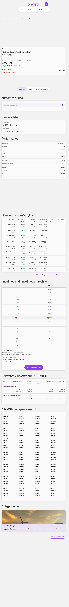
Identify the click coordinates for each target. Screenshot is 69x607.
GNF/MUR (53, 459)
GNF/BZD (37, 421)
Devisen (12, 18)
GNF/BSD (37, 418)
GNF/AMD (37, 416)
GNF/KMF (53, 450)
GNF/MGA (37, 457)
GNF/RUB (21, 476)
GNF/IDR (37, 440)
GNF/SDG (53, 483)
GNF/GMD (21, 435)
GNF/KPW (5, 469)
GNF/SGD (37, 481)
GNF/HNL (53, 438)
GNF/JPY (5, 445)
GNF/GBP (5, 426)
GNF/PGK (37, 471)
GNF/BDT (5, 421)
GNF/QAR (5, 450)
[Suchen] (63, 105)
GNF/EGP (21, 414)
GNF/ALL (37, 414)
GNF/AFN (5, 414)
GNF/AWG (53, 416)
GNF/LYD (5, 457)
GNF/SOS (53, 481)
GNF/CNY (53, 428)
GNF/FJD (5, 435)
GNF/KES (21, 450)
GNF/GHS (37, 435)
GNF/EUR (37, 433)
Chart (31, 89)
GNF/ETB (5, 418)
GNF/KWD (37, 452)
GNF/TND (21, 491)
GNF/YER (21, 445)
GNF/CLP (37, 428)
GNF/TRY (37, 491)
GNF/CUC (21, 452)
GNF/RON (5, 476)
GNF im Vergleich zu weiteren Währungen (51, 275)
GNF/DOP (5, 433)
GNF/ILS (37, 443)
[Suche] (47, 10)
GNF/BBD (21, 421)
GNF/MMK (21, 464)
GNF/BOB (21, 423)
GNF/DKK (21, 430)
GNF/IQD (53, 440)
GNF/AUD (21, 418)
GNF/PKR (5, 471)
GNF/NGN (53, 467)
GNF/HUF (37, 493)
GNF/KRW (5, 486)
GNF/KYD (53, 445)
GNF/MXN (37, 462)
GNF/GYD (21, 438)
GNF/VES (53, 495)
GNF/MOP (21, 457)
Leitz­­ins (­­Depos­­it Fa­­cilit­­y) (12, 395)
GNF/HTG (37, 438)
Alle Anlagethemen (57, 536)
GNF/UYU (53, 493)
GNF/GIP (53, 435)
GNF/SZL (37, 486)
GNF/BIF (53, 426)
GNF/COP (37, 450)
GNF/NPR (53, 464)
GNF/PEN (5, 474)
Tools (40, 10)
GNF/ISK (21, 443)
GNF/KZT (53, 447)
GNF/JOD (37, 445)
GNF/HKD (5, 440)
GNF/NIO (37, 467)
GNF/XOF (5, 428)
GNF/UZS (5, 495)
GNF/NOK (21, 469)
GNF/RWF (53, 474)
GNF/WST (53, 476)
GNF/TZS (5, 488)
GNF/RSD (53, 479)
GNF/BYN (21, 498)
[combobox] (34, 105)
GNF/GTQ (5, 438)
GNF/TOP (37, 488)
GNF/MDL (53, 462)
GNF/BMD (53, 421)
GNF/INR (21, 440)
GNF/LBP (53, 455)
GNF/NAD (37, 464)
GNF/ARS (21, 416)
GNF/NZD (21, 467)
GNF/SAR (5, 479)
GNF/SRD (21, 486)
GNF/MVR (21, 459)
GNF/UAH (21, 493)
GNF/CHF (37, 479)
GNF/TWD (5, 467)
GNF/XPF (21, 428)
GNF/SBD (37, 476)
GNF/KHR (5, 447)
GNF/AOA (5, 416)
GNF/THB (21, 488)
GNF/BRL (53, 423)
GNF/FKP (53, 433)
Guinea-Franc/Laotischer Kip (22, 18)
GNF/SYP (53, 486)
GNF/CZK (5, 491)
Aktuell (29, 10)
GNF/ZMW (53, 452)
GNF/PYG (53, 471)
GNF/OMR (37, 469)
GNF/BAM (5, 452)
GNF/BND (21, 426)
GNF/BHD (53, 418)
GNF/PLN (37, 474)
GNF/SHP (21, 483)
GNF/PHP (21, 474)
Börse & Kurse (5, 18)
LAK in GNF (62, 71)
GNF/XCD (53, 469)
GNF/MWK (53, 457)
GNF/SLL (21, 481)
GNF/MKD (5, 462)
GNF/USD (21, 495)
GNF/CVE (37, 447)
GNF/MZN (21, 462)
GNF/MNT (5, 464)
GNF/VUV (37, 495)
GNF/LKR (5, 483)
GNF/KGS (5, 455)
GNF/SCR (5, 481)
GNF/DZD (53, 414)
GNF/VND (5, 498)
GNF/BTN (5, 423)
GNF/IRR (5, 443)
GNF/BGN (37, 426)
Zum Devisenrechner (33, 367)
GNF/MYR (5, 459)
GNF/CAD (21, 447)
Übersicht (22, 89)
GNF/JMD (53, 443)
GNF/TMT (53, 491)
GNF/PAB (21, 471)
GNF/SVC (21, 433)
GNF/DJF (53, 430)
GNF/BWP (37, 423)
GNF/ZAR (37, 483)
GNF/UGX (5, 493)
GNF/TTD (53, 488)
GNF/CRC (5, 430)
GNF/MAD (37, 459)
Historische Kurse (42, 89)
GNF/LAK (21, 455)
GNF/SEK (21, 479)
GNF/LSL (37, 455)
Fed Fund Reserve (9, 387)
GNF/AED (37, 430)
